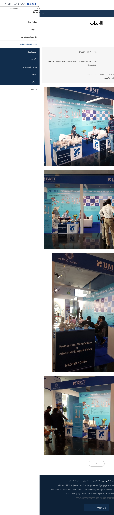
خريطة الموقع (34, 480)
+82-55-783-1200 (81, 489)
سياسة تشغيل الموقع (100, 480)
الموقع (46, 480)
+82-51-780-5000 (45, 489)
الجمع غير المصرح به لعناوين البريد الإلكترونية (70, 480)
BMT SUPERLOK (91, 5)
